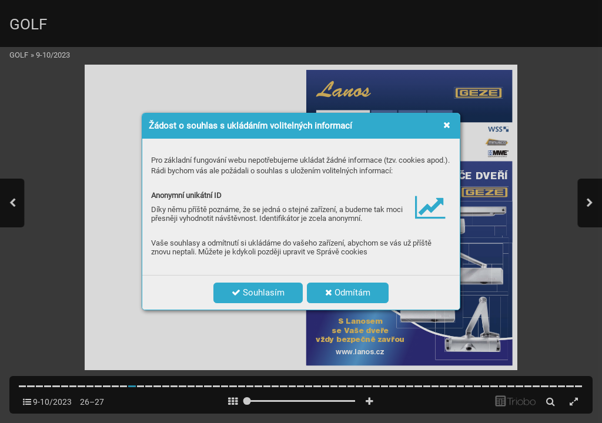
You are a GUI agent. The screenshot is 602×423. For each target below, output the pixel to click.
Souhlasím (258, 292)
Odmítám (347, 292)
